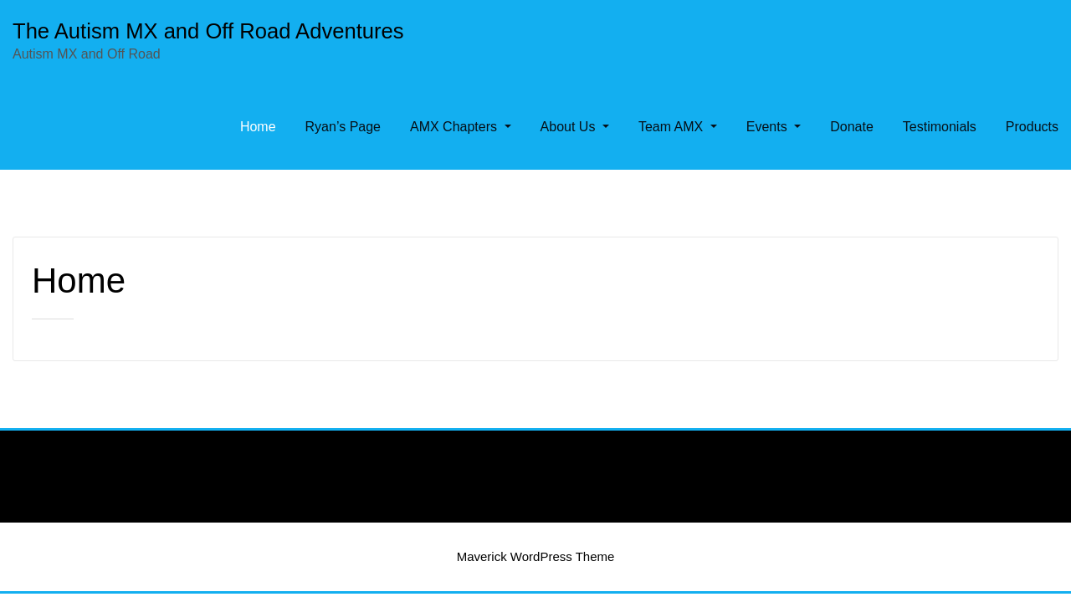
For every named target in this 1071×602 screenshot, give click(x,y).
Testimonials (939, 127)
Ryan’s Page (343, 127)
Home (258, 127)
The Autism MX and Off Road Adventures (208, 31)
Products (1032, 127)
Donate (852, 127)
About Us (575, 127)
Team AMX (677, 127)
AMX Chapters (460, 127)
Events (773, 127)
